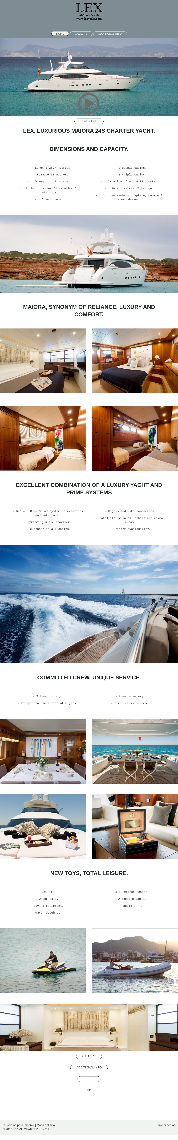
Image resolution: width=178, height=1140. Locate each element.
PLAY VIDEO (89, 121)
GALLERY (89, 1056)
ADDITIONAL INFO (89, 1067)
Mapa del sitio (46, 1125)
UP (89, 1090)
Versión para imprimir (19, 1125)
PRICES (89, 1079)
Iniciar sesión (166, 1125)
